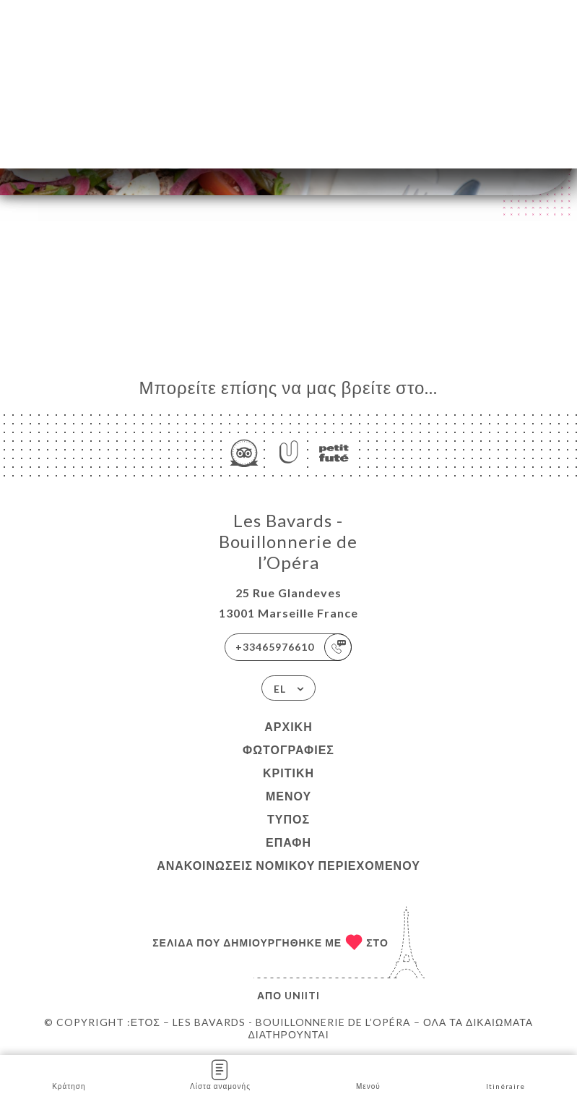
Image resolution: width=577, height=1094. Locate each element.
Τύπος (288, 819)
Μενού (288, 796)
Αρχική (288, 726)
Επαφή (288, 842)
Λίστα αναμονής (220, 1073)
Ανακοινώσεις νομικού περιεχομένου (288, 865)
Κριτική (288, 772)
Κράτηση (68, 1073)
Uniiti (302, 995)
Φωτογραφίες (288, 749)
